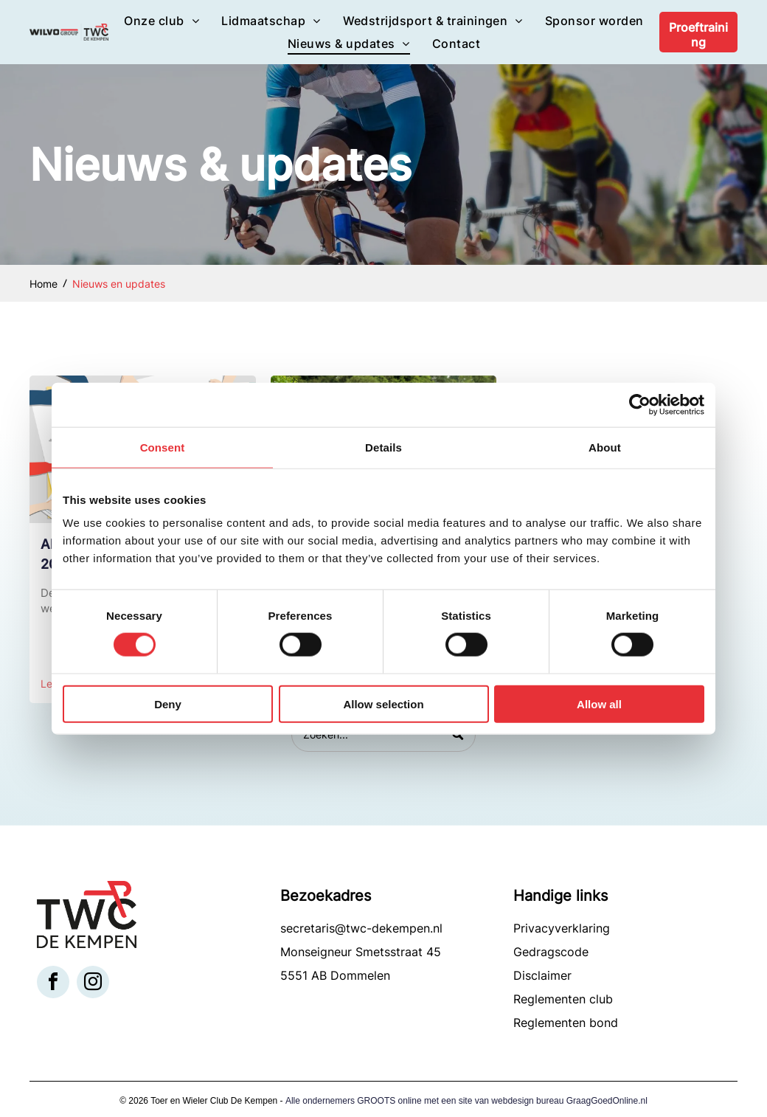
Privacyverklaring (561, 928)
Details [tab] (383, 446)
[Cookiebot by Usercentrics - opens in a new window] (639, 404)
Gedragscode (551, 951)
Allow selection (383, 703)
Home (44, 283)
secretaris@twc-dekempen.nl (361, 928)
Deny (167, 703)
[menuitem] (161, 21)
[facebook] (53, 984)
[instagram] (93, 984)
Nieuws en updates (118, 283)
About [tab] (605, 446)
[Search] (383, 735)
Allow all (599, 703)
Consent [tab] (162, 446)
